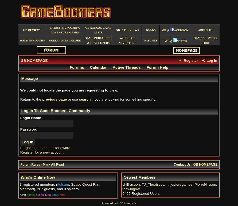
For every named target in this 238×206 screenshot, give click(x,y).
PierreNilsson (205, 184)
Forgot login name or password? (46, 148)
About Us (205, 30)
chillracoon (131, 184)
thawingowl (132, 189)
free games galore (65, 40)
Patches (150, 40)
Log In (209, 61)
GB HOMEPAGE (34, 61)
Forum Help (157, 67)
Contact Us (182, 164)
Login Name (30, 118)
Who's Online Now (38, 177)
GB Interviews (127, 30)
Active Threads (127, 67)
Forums (77, 67)
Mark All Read (53, 164)
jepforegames (181, 184)
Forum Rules (30, 164)
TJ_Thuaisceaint (155, 184)
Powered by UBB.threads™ (119, 203)
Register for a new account (42, 152)
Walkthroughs (32, 40)
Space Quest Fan (85, 184)
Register (188, 61)
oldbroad (27, 189)
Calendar (98, 67)
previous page (54, 99)
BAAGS (151, 30)
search (85, 99)
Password (28, 129)
